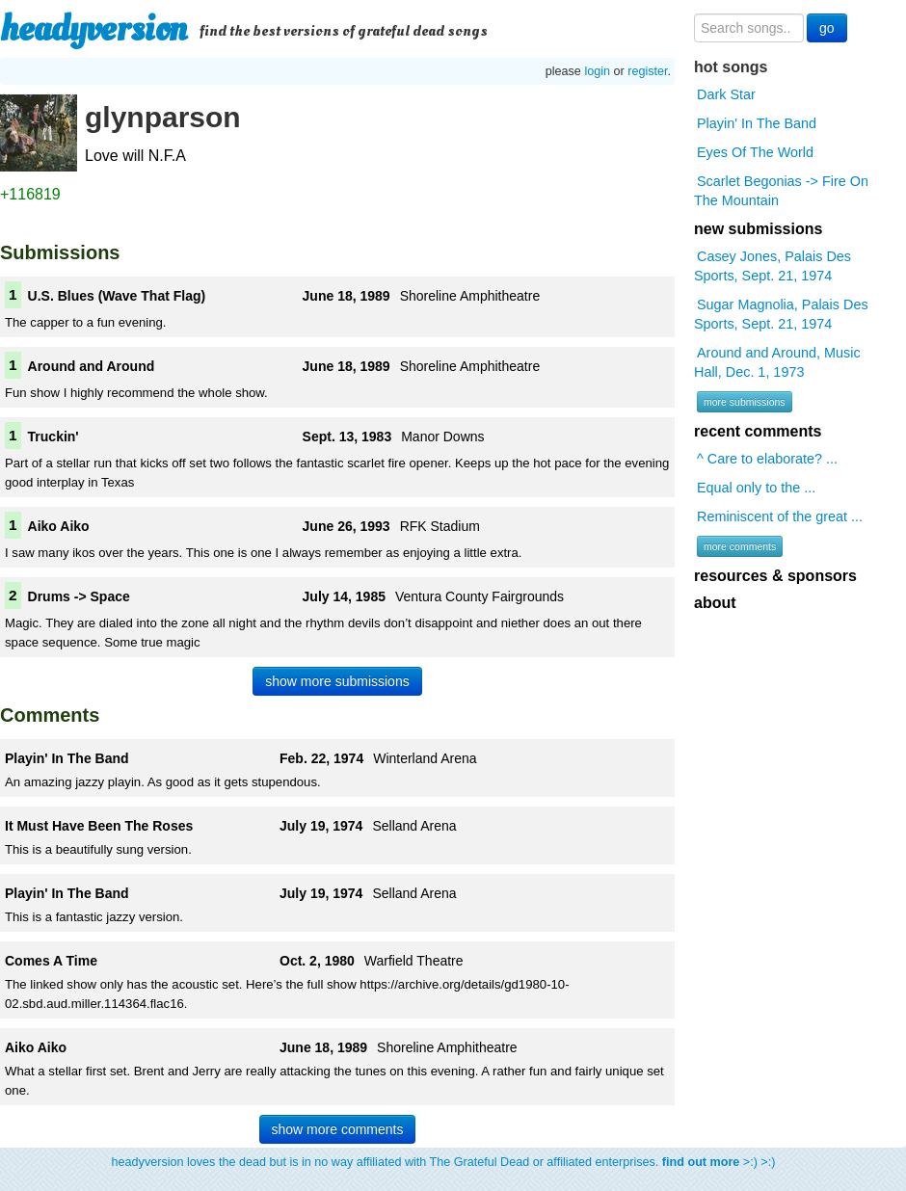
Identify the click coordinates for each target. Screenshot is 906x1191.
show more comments (338, 1129)
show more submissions (337, 681)
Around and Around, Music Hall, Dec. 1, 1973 (777, 362)
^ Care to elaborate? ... (767, 458)
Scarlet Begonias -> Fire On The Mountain (781, 190)
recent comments (758, 431)
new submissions (758, 229)
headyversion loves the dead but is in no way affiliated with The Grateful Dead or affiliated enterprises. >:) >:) (444, 1162)
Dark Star (726, 94)
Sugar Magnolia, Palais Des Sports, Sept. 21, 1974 (781, 314)
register (647, 71)
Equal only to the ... (756, 487)
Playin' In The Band (756, 123)
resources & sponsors (775, 576)
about (715, 603)
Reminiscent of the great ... (780, 516)
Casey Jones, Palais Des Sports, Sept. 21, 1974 (772, 266)
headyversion (93, 29)
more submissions (745, 402)
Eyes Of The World (755, 152)
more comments (740, 546)
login (597, 71)
